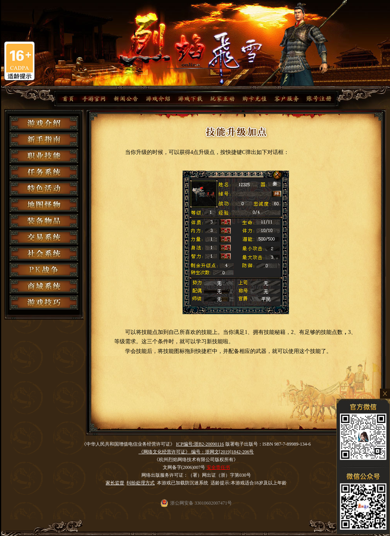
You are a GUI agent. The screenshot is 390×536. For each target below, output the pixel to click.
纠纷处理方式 (141, 483)
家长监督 (115, 483)
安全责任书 (218, 467)
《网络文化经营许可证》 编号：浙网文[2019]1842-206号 (196, 452)
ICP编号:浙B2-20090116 (200, 444)
